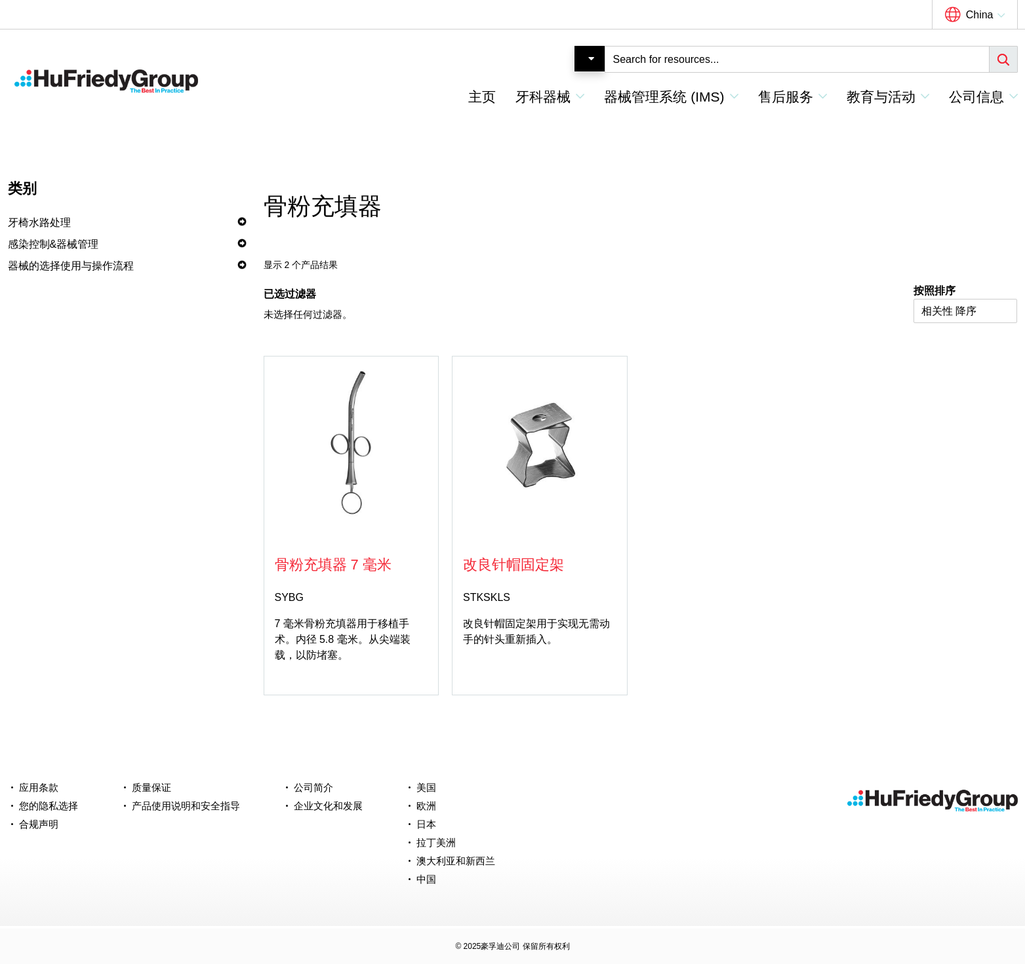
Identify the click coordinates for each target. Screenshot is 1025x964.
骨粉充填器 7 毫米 (333, 564)
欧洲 (426, 805)
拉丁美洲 (436, 842)
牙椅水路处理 (39, 222)
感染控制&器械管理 (53, 244)
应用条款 (38, 787)
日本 (426, 824)
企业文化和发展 (328, 805)
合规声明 (38, 824)
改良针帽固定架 (513, 564)
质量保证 (151, 787)
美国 (426, 787)
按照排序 (934, 290)
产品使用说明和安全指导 (186, 805)
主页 (482, 96)
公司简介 (313, 787)
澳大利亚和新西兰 (455, 860)
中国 (426, 879)
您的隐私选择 (48, 805)
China (980, 14)
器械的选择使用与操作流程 (71, 265)
